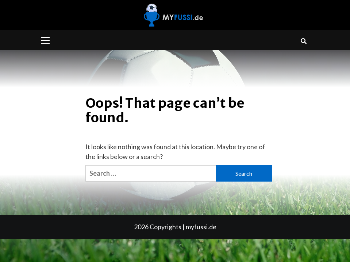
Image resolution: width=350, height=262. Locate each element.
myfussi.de (201, 227)
